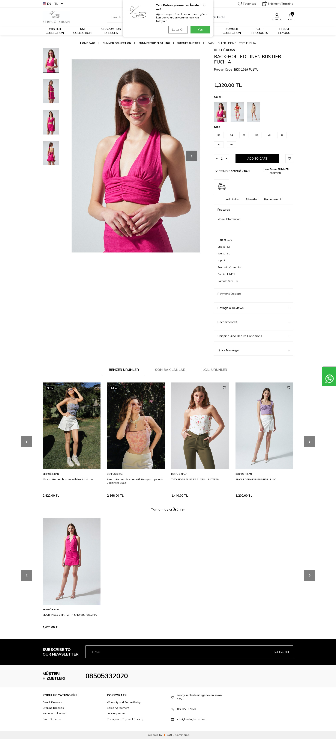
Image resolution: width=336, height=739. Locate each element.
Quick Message (254, 350)
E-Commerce (181, 734)
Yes (200, 30)
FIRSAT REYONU (284, 31)
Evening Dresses (53, 707)
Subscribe (282, 652)
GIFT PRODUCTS (260, 31)
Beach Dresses (52, 702)
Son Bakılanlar (170, 369)
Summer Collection (232, 31)
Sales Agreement (118, 707)
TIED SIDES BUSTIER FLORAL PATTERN (195, 479)
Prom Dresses (52, 719)
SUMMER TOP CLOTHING (154, 43)
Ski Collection (82, 31)
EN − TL (53, 4)
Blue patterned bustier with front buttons (68, 479)
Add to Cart (257, 158)
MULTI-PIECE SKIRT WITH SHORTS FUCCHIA (70, 614)
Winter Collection (55, 31)
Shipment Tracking (277, 4)
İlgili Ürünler (214, 369)
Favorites (247, 4)
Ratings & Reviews (254, 308)
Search (216, 17)
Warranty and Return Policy (124, 702)
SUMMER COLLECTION (117, 43)
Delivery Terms (116, 713)
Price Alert (252, 199)
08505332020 (107, 676)
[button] (191, 156)
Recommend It (273, 199)
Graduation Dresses (111, 31)
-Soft (168, 734)
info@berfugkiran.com (191, 719)
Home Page (87, 43)
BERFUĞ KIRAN (224, 50)
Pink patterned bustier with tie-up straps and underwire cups (135, 481)
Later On (178, 30)
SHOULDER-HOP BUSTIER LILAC (256, 479)
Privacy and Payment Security (125, 719)
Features (254, 210)
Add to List (233, 199)
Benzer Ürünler (124, 369)
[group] (136, 156)
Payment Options (254, 294)
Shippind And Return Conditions (254, 336)
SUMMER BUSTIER (188, 43)
